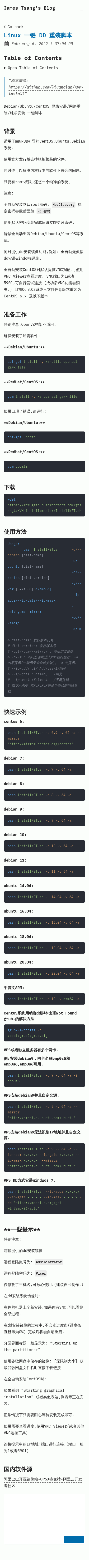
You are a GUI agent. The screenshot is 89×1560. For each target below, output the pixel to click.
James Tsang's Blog (29, 8)
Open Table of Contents (33, 67)
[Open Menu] (80, 8)
